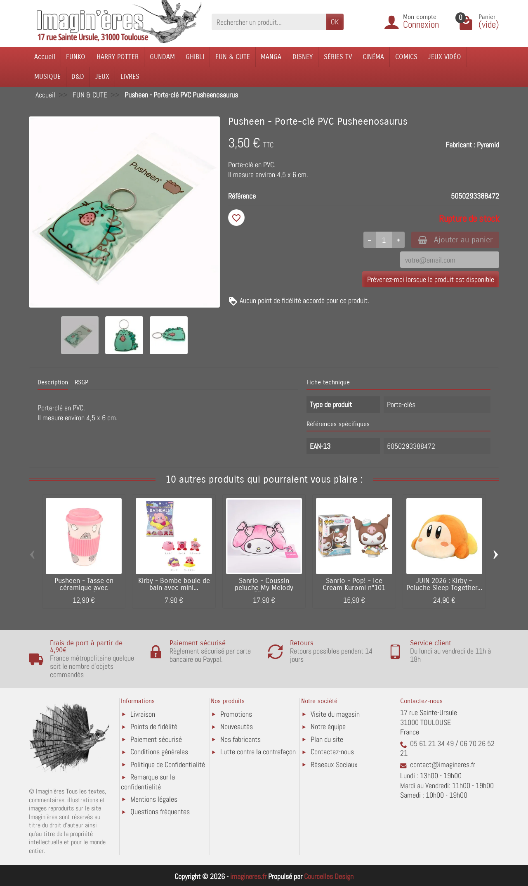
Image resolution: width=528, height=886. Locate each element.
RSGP (81, 382)
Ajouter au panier (455, 239)
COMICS (406, 57)
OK (335, 21)
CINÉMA (373, 57)
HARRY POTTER (118, 57)
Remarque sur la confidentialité (148, 781)
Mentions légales (153, 799)
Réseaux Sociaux (334, 764)
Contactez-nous (332, 751)
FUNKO (75, 57)
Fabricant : (460, 144)
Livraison (142, 714)
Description (53, 382)
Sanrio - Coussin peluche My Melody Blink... (264, 588)
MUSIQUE (47, 77)
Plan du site (327, 739)
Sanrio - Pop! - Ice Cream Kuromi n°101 (354, 584)
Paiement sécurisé (156, 739)
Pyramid (488, 144)
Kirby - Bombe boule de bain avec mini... (174, 584)
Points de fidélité (153, 726)
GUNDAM (162, 57)
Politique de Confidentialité (167, 764)
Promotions (236, 714)
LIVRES (129, 77)
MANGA (271, 57)
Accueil (44, 57)
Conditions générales (159, 751)
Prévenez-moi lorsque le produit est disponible (430, 279)
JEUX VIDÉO (444, 57)
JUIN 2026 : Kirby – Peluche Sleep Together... (444, 584)
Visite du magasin (335, 714)
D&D (77, 77)
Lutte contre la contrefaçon (258, 751)
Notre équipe (328, 726)
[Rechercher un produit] (269, 22)
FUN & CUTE (232, 57)
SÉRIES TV (338, 57)
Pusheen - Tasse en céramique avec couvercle (83, 588)
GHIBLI (195, 57)
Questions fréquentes (160, 811)
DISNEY (302, 57)
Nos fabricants (240, 739)
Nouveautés (236, 726)
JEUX (102, 77)
